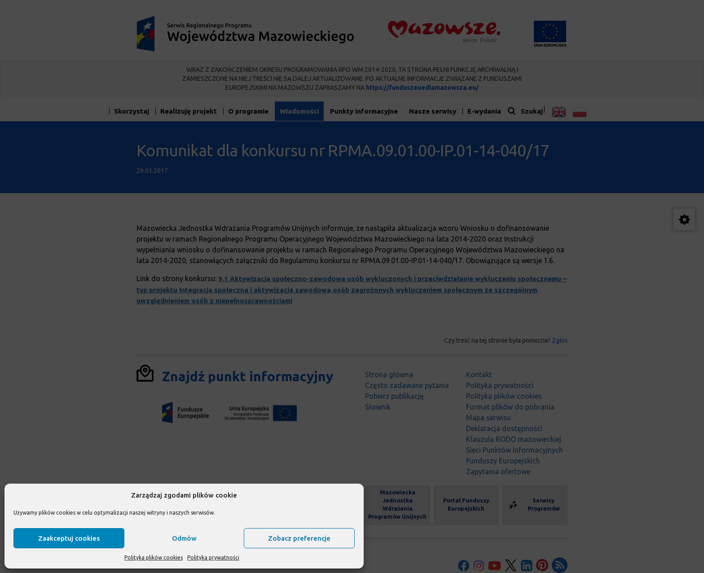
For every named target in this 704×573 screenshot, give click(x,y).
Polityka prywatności (213, 557)
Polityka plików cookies (153, 557)
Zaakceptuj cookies (69, 538)
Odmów (184, 538)
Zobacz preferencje (299, 538)
